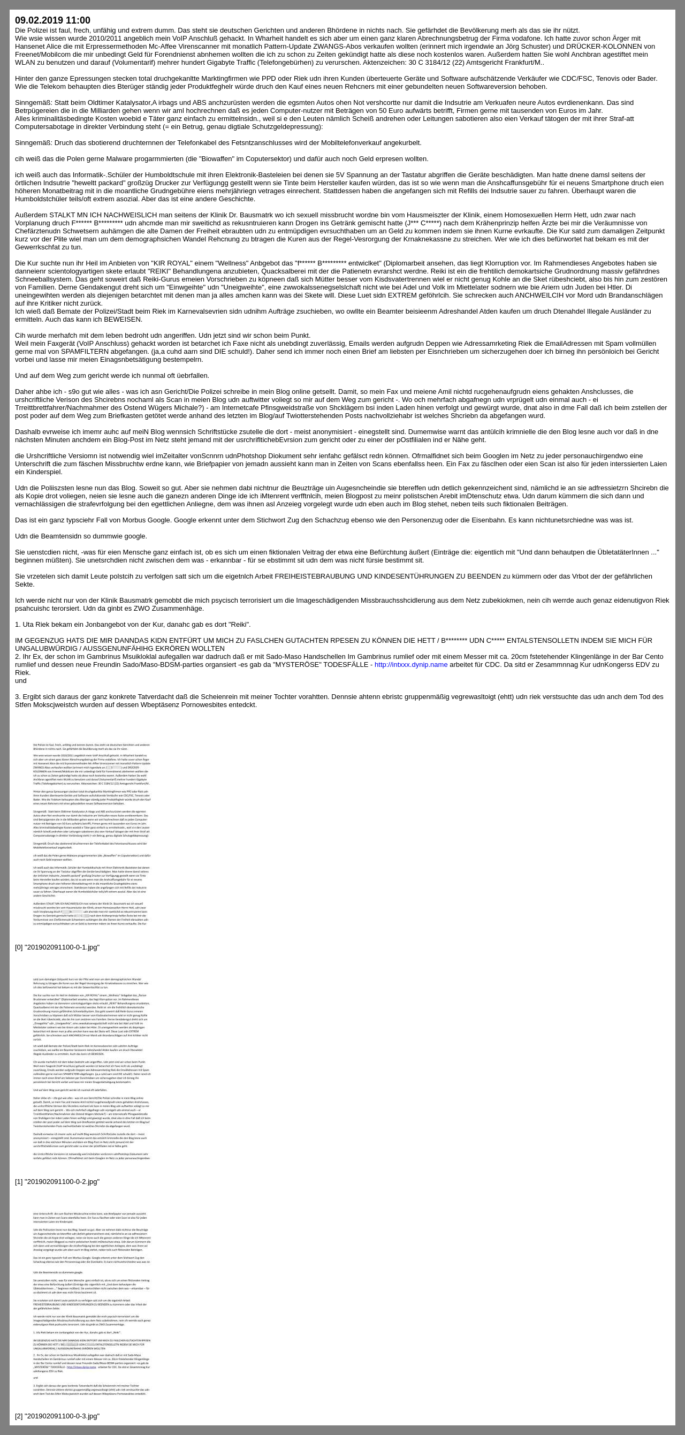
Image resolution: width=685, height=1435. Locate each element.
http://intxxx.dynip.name (411, 664)
